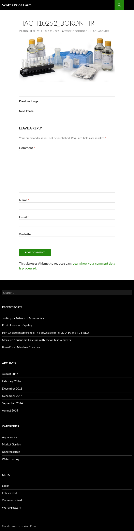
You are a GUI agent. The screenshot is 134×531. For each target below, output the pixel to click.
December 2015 (12, 388)
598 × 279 (53, 31)
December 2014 (12, 395)
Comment (27, 148)
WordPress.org (11, 507)
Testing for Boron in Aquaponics (86, 31)
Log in (6, 485)
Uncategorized (11, 451)
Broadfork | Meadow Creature (21, 347)
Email (24, 217)
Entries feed (9, 493)
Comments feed (12, 500)
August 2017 (10, 374)
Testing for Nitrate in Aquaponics (23, 318)
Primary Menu (129, 5)
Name (24, 200)
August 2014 (10, 410)
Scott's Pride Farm (16, 5)
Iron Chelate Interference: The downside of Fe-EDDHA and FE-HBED (45, 332)
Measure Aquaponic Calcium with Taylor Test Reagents (36, 340)
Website (25, 234)
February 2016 (11, 381)
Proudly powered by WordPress (19, 526)
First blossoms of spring (17, 325)
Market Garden (11, 444)
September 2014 (12, 403)
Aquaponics (9, 437)
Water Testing (10, 459)
